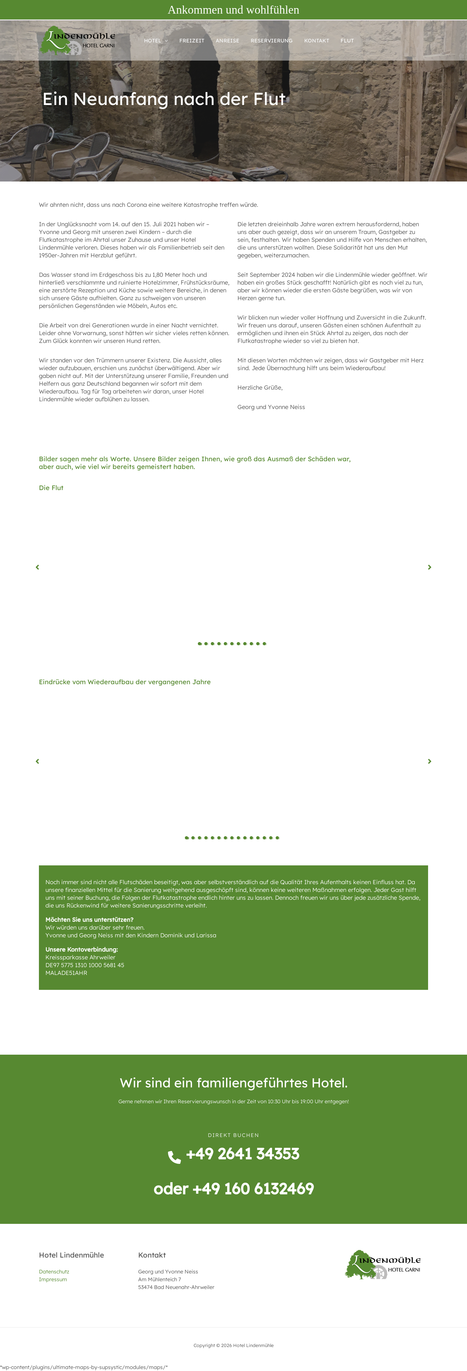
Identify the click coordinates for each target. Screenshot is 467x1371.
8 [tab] (246, 644)
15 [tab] (279, 838)
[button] (164, 40)
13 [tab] (266, 838)
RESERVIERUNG (268, 40)
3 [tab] (214, 644)
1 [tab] (201, 644)
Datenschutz (54, 1271)
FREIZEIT (190, 40)
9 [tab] (253, 644)
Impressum (53, 1279)
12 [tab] (259, 838)
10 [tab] (259, 644)
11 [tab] (266, 644)
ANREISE (225, 40)
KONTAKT (311, 40)
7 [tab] (240, 644)
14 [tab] (272, 838)
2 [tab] (207, 644)
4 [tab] (220, 644)
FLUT (341, 40)
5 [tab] (227, 644)
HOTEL (155, 40)
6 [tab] (233, 644)
